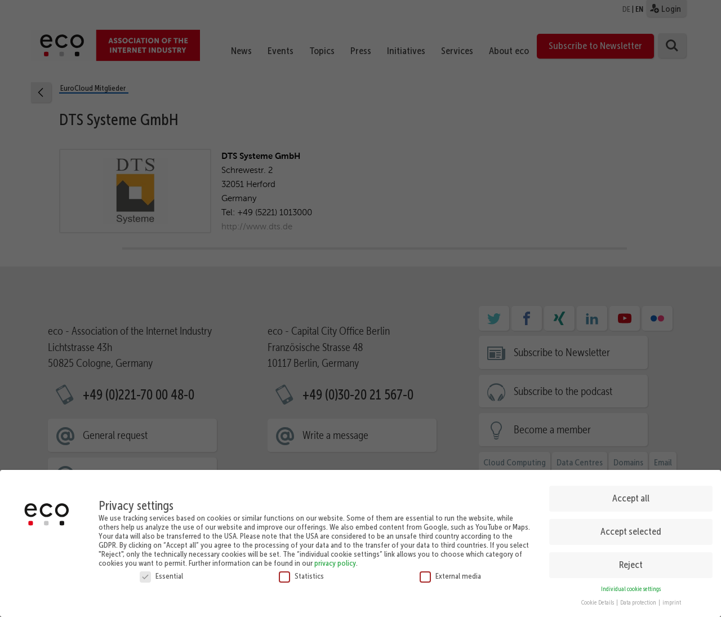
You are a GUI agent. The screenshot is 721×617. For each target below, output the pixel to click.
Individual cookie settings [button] (631, 585)
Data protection (638, 599)
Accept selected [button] (630, 526)
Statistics (301, 571)
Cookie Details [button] (598, 599)
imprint (671, 599)
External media (450, 571)
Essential (161, 571)
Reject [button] (631, 560)
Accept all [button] (630, 493)
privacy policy (335, 558)
